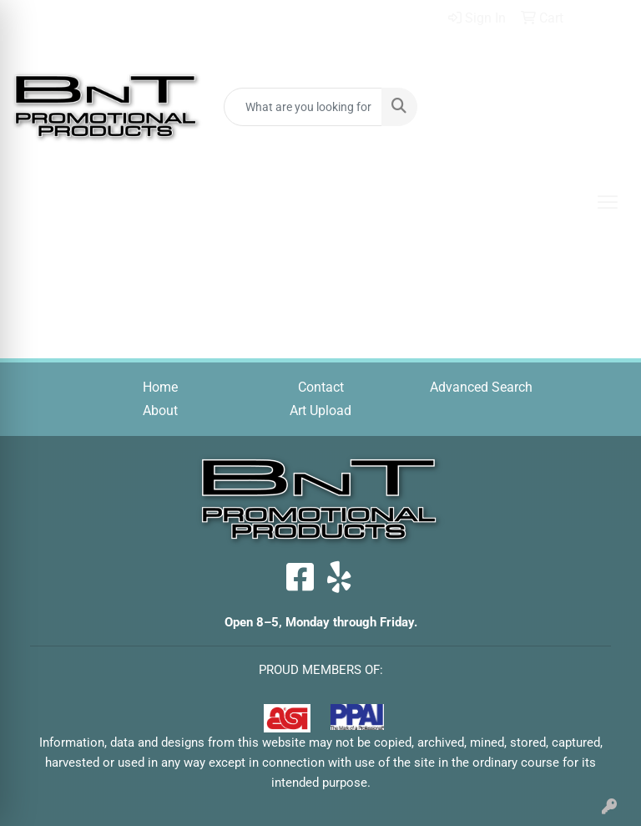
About (160, 410)
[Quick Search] (303, 107)
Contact (321, 387)
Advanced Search (481, 387)
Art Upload (320, 410)
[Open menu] (607, 202)
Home (160, 387)
